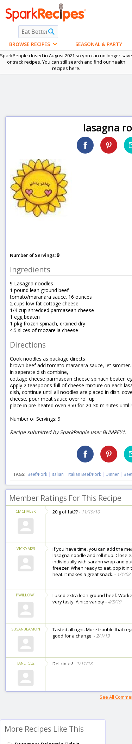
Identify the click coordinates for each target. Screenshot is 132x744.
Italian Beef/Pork (84, 474)
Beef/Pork (37, 474)
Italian (58, 474)
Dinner (112, 474)
